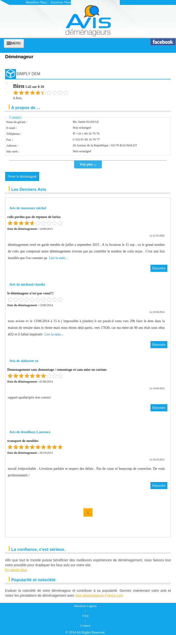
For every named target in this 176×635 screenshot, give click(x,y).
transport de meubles (23, 441)
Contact (85, 625)
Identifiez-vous (36, 2)
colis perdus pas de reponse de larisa (34, 217)
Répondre (158, 268)
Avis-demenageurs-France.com (99, 595)
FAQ (85, 616)
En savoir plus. (16, 570)
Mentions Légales (85, 606)
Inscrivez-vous (60, 2)
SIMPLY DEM (28, 74)
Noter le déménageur (22, 176)
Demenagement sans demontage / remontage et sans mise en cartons (57, 370)
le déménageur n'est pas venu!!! (30, 293)
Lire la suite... (58, 258)
